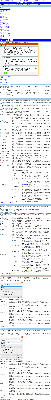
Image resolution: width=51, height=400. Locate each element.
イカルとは (3, 7)
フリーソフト (14, 0)
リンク (42, 0)
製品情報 (7, 0)
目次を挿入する (4, 32)
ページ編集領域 (4, 19)
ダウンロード (21, 0)
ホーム (2, 0)
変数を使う (3, 36)
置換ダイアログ (4, 82)
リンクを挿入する (4, 30)
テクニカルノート (4, 24)
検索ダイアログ (4, 80)
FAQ (33, 0)
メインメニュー (4, 13)
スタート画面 (3, 14)
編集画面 (2, 16)
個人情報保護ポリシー (33, 399)
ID (0, 20)
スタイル (2, 22)
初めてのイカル (4, 10)
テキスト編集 (3, 79)
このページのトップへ (6, 97)
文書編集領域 (3, 17)
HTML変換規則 (4, 23)
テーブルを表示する (5, 26)
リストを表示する (4, 27)
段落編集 (2, 78)
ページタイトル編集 (5, 76)
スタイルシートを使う (5, 35)
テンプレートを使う (5, 33)
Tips (1, 38)
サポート (28, 0)
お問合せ (37, 0)
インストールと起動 (5, 9)
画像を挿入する (4, 29)
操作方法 (2, 12)
